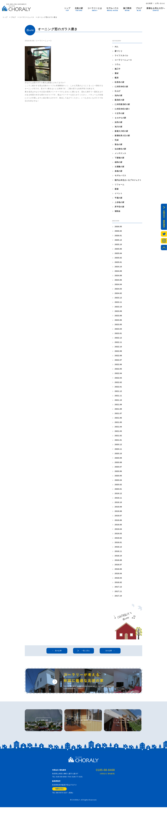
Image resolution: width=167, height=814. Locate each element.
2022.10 (118, 348)
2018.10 (118, 558)
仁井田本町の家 (121, 87)
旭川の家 (118, 127)
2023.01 (118, 335)
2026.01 (118, 236)
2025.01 (118, 263)
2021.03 (118, 433)
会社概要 (149, 3)
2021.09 (118, 406)
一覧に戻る (85, 654)
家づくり (118, 51)
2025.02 (118, 259)
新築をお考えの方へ (156, 8)
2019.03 (118, 536)
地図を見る (59, 796)
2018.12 (118, 549)
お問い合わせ (160, 3)
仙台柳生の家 (120, 149)
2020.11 (118, 451)
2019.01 (118, 545)
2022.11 (118, 344)
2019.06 (118, 523)
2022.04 (118, 375)
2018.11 (118, 554)
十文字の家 (119, 114)
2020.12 (118, 447)
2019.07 (118, 518)
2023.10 (118, 308)
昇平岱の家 (119, 207)
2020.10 (118, 456)
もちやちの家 (120, 118)
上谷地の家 (119, 203)
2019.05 (118, 527)
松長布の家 (119, 82)
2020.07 (118, 469)
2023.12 (118, 299)
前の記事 (58, 654)
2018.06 (118, 572)
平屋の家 (118, 199)
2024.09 (118, 272)
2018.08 (118, 563)
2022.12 (118, 339)
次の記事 (108, 654)
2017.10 (118, 599)
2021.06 (118, 420)
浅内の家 (118, 96)
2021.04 (118, 429)
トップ (67, 8)
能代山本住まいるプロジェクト (128, 181)
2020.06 (118, 473)
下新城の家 (119, 158)
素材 (116, 73)
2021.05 (118, 424)
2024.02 (118, 295)
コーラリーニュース (44, 41)
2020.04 (118, 482)
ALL (116, 46)
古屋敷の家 (119, 167)
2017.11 (118, 594)
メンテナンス (120, 154)
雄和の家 (118, 163)
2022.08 (118, 357)
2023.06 (118, 321)
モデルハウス (112, 8)
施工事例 (127, 8)
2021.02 (118, 438)
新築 (116, 190)
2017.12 (118, 590)
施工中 (117, 69)
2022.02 (118, 384)
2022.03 (118, 380)
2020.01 (118, 491)
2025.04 (118, 254)
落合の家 (118, 145)
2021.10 (118, 402)
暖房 (116, 78)
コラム (117, 64)
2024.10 (118, 268)
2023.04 (118, 330)
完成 (116, 140)
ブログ (139, 8)
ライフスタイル (121, 55)
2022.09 (118, 353)
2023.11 (118, 304)
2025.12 (118, 241)
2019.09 (118, 509)
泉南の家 (118, 172)
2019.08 (118, 514)
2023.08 (118, 317)
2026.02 (118, 232)
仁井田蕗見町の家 (122, 105)
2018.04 (118, 576)
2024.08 (118, 277)
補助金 (117, 212)
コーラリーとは (95, 8)
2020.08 (118, 465)
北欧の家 (79, 8)
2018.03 (118, 581)
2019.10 (118, 505)
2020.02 (118, 487)
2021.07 (118, 415)
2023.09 (118, 312)
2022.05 (118, 371)
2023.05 (118, 326)
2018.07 (118, 567)
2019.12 (118, 496)
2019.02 (118, 541)
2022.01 (118, 388)
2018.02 (118, 585)
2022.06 (118, 366)
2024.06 (118, 281)
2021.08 (118, 411)
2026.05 (118, 227)
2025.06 (118, 250)
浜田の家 (118, 123)
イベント (118, 194)
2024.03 (118, 290)
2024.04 (118, 286)
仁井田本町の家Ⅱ (122, 109)
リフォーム (119, 185)
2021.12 (118, 393)
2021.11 (118, 397)
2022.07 (118, 362)
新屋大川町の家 (121, 131)
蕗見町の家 (119, 100)
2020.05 (118, 478)
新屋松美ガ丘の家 (122, 136)
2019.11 (118, 500)
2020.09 (118, 460)
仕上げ (117, 91)
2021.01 (118, 442)
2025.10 (118, 245)
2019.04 (118, 532)
